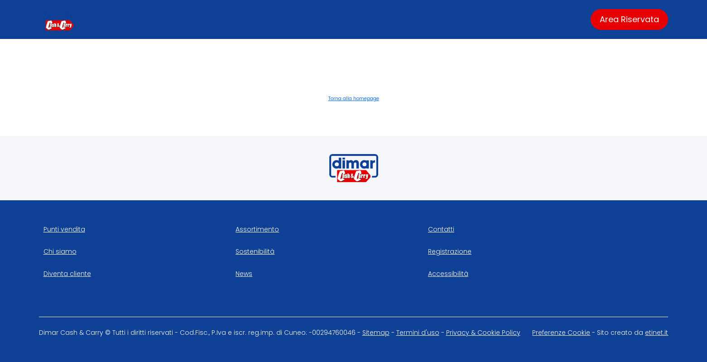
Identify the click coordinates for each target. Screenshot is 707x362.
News (244, 273)
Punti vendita (493, 19)
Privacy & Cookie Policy (483, 332)
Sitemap (376, 332)
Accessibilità (448, 273)
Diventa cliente (355, 19)
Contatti (441, 229)
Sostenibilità (255, 251)
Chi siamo (60, 251)
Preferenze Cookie (561, 332)
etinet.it (656, 332)
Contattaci (555, 19)
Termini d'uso (417, 332)
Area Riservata (629, 19)
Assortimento (426, 19)
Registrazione (449, 251)
